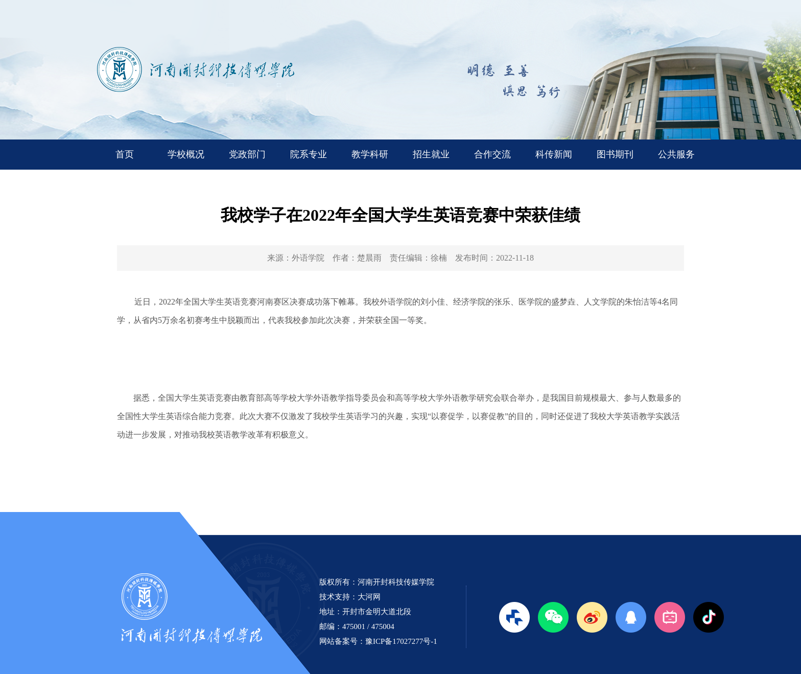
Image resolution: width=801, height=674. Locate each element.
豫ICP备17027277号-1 (401, 641)
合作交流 (492, 154)
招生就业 (431, 154)
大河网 (369, 597)
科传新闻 (553, 154)
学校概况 (186, 154)
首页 (124, 154)
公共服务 (676, 154)
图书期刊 (615, 154)
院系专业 (308, 154)
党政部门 (247, 154)
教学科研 (369, 154)
